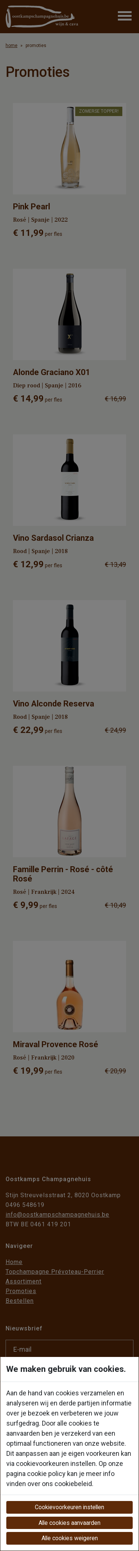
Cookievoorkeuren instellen (69, 1507)
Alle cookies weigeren (70, 1538)
